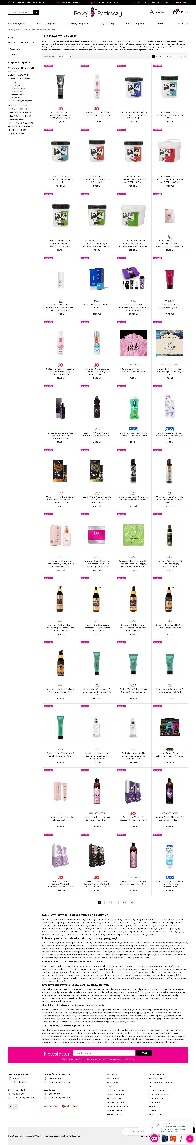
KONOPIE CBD (15, 71)
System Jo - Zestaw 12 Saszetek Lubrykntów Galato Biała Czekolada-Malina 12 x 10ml (97, 884)
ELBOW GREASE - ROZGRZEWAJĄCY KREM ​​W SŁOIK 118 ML (97, 179)
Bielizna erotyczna (47, 23)
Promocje (182, 23)
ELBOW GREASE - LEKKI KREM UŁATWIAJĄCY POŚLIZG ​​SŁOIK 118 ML (60, 243)
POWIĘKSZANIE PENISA (19, 116)
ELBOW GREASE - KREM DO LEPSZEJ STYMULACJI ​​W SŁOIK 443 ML (133, 115)
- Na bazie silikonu (17, 88)
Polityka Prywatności (116, 1102)
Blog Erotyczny (155, 1114)
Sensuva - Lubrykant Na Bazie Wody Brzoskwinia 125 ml (170, 626)
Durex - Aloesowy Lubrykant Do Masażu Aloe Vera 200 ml (133, 434)
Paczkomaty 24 (114, 1098)
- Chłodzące (14, 85)
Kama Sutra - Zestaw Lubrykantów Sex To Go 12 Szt (170, 754)
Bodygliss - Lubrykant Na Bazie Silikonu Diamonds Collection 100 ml (96, 756)
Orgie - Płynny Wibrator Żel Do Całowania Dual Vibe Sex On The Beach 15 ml (60, 500)
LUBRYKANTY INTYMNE (19, 78)
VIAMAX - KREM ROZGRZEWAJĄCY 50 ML (170, 306)
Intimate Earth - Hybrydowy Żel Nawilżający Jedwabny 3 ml (170, 372)
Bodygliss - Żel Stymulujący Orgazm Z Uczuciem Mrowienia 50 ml (60, 436)
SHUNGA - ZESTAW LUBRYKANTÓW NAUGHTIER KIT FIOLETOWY (133, 307)
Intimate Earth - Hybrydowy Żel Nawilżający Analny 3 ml (133, 370)
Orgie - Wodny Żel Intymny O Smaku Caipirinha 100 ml (60, 754)
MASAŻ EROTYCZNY (17, 105)
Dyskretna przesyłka (116, 1090)
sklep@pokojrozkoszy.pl (59, 1082)
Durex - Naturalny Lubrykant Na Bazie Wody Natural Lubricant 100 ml (169, 884)
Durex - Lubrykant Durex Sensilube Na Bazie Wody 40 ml (169, 436)
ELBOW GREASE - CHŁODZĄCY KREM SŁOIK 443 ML (60, 179)
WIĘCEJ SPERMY (16, 133)
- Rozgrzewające (17, 95)
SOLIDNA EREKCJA (17, 130)
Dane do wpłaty (155, 1098)
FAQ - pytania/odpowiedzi (160, 1082)
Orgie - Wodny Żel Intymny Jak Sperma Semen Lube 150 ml (133, 498)
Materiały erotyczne (157, 1078)
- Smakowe (14, 98)
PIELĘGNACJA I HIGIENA (20, 112)
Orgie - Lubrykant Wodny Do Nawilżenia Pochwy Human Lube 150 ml (169, 500)
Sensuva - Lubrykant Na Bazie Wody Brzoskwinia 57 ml (60, 690)
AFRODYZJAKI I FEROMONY (21, 68)
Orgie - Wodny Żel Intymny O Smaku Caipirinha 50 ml (169, 690)
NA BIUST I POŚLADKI (18, 109)
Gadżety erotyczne (78, 23)
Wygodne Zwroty (156, 1102)
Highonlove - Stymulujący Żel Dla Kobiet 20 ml (60, 818)
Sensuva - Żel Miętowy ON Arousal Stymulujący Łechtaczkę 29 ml (170, 564)
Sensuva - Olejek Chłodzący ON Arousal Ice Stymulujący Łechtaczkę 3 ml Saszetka (97, 564)
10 (185, 56)
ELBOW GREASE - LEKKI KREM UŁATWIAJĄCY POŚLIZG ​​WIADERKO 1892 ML (133, 243)
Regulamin (153, 1106)
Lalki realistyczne (135, 23)
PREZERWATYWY (16, 119)
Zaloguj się (112, 1074)
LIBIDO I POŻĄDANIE (18, 75)
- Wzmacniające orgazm (20, 101)
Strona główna (14, 30)
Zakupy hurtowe (179, 2)
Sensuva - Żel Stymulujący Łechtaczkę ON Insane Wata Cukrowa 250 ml (60, 628)
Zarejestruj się (113, 1078)
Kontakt (152, 1110)
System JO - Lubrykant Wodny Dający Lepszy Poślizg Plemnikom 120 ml (60, 372)
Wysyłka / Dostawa (115, 1094)
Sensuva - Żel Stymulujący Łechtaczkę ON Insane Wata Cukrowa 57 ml (133, 628)
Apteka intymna (16, 23)
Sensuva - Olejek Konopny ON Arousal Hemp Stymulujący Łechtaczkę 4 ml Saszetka (133, 564)
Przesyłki (136, 2)
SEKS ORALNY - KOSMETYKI (21, 126)
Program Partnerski (116, 1110)
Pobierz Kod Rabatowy (159, 1094)
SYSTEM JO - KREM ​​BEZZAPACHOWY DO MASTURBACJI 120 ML (60, 115)
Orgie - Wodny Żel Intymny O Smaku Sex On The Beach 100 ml (97, 692)
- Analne (13, 82)
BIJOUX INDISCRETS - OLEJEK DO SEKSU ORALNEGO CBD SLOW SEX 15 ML (169, 244)
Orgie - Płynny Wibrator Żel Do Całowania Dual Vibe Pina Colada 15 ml (97, 500)
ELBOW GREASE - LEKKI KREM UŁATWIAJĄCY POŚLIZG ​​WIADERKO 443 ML (97, 243)
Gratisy (151, 1086)
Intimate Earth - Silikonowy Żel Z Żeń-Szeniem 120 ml (170, 818)
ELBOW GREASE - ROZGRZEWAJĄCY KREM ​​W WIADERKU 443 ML (133, 179)
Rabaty (146, 2)
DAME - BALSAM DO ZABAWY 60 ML (97, 306)
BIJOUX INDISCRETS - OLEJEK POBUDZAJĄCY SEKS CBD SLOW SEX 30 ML (60, 307)
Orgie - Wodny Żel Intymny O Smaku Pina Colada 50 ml (133, 690)
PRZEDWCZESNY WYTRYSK (21, 123)
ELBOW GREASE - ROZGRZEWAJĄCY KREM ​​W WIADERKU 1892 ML (169, 179)
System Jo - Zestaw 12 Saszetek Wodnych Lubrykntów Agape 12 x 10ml (60, 884)
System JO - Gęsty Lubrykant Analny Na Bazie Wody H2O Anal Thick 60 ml (97, 372)
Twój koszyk (112, 1082)
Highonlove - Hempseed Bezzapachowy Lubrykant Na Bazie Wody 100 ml (60, 564)
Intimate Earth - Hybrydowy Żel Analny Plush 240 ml (97, 818)
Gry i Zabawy (107, 23)
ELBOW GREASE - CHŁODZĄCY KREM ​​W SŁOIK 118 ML (170, 115)
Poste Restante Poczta (117, 1106)
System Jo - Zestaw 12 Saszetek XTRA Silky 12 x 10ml (133, 818)
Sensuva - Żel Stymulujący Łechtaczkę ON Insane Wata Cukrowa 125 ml (97, 628)
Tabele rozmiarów (157, 1090)
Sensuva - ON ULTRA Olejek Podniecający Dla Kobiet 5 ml (97, 434)
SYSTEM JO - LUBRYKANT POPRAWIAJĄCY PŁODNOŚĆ (97, 114)
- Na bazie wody (16, 91)
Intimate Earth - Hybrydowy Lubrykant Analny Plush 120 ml (133, 882)
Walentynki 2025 (156, 1074)
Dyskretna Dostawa (160, 2)
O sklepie (111, 1086)
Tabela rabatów (114, 1114)
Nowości (161, 23)
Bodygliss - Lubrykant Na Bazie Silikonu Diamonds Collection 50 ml (133, 756)
